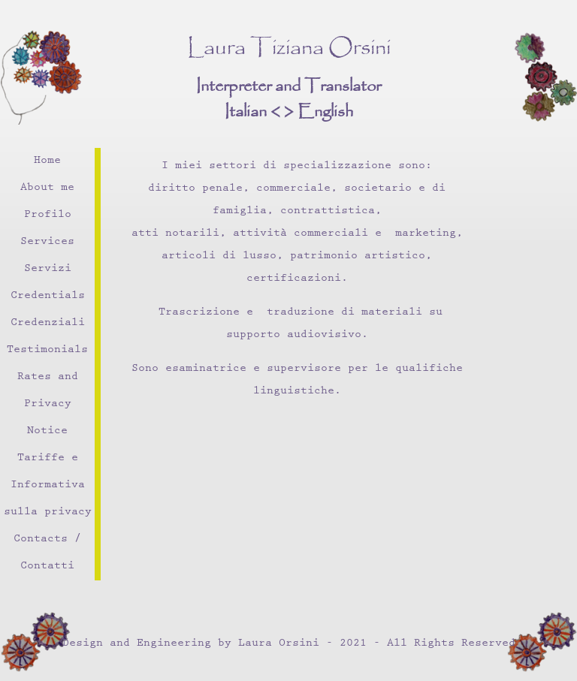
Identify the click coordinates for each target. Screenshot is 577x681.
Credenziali (48, 323)
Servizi (47, 269)
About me (47, 188)
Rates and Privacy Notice (47, 404)
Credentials (48, 296)
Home (47, 161)
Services (47, 242)
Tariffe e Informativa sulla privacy (48, 485)
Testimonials (47, 350)
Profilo (47, 215)
